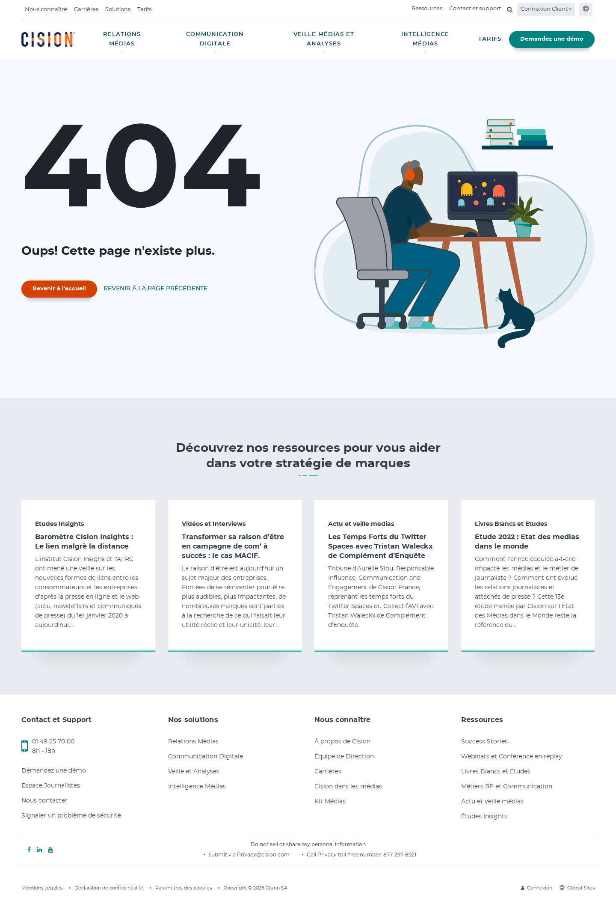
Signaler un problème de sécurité (71, 816)
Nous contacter (44, 801)
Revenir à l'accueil (59, 289)
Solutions (117, 9)
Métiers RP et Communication (506, 787)
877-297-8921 (399, 854)
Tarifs (144, 9)
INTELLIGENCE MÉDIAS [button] (425, 39)
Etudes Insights (59, 524)
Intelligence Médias (197, 787)
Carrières (86, 9)
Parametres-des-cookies (183, 888)
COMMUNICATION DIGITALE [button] (215, 39)
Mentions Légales (41, 888)
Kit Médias (330, 802)
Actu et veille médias (492, 802)
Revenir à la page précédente (155, 289)
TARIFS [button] (489, 39)
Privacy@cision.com (263, 854)
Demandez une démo (551, 39)
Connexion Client (546, 9)
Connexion (536, 888)
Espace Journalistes (50, 786)
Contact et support (475, 9)
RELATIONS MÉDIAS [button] (122, 39)
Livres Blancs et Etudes (511, 524)
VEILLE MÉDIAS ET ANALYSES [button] (323, 39)
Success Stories (484, 742)
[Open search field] (509, 9)
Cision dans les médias (348, 787)
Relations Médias (193, 742)
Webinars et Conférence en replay (511, 757)
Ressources (427, 9)
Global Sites (577, 888)
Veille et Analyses (193, 772)
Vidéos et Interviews (214, 524)
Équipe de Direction (344, 757)
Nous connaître (46, 9)
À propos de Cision (342, 742)
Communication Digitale (205, 757)
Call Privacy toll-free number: (345, 854)
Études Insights (484, 817)
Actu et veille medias (361, 524)
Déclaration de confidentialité (108, 888)
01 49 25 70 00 (53, 742)
